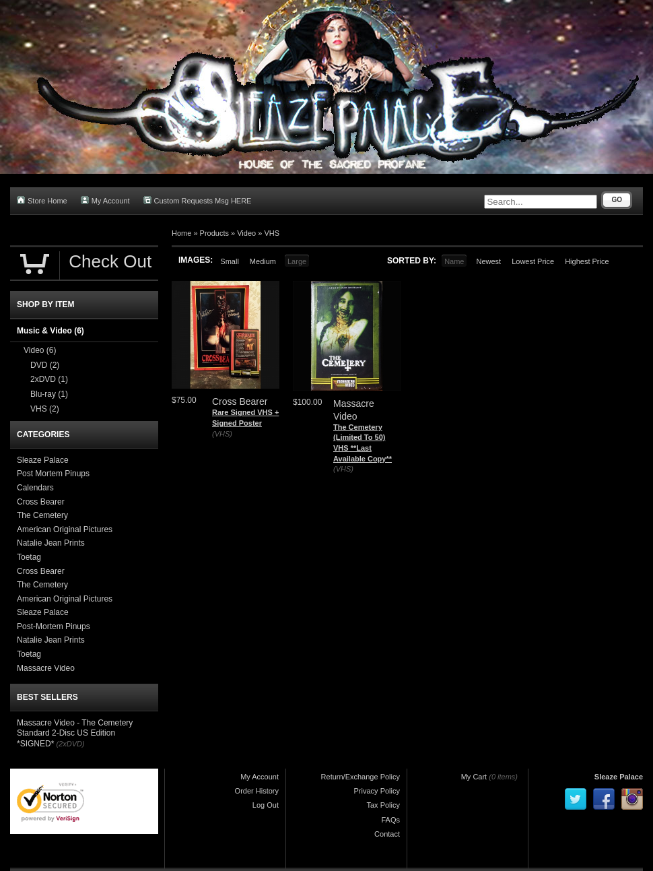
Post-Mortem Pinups (53, 626)
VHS (271, 233)
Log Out (265, 805)
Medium (263, 261)
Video (246, 233)
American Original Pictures (64, 529)
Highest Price (587, 261)
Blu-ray (49, 394)
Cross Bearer (41, 502)
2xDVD (49, 379)
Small (229, 261)
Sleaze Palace (43, 460)
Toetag (29, 557)
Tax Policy (383, 805)
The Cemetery (42, 515)
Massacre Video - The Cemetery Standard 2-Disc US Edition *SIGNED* (75, 733)
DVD (44, 365)
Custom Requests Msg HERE (197, 200)
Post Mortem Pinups (53, 473)
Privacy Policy (377, 791)
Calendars (35, 487)
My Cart (474, 777)
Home (181, 233)
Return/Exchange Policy (360, 777)
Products (214, 233)
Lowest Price (533, 261)
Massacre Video (46, 668)
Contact (387, 834)
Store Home (42, 200)
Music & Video (50, 330)
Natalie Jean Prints (51, 543)
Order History (257, 791)
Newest (488, 261)
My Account (105, 200)
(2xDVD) (70, 744)
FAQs (390, 820)
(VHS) (222, 434)
